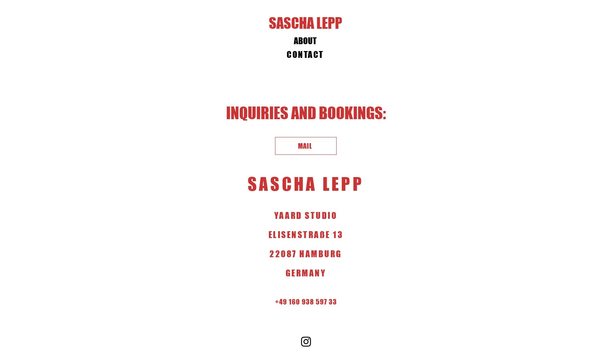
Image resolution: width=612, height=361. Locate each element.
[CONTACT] (306, 54)
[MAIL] (306, 146)
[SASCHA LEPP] (306, 23)
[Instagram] (306, 341)
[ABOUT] (306, 41)
